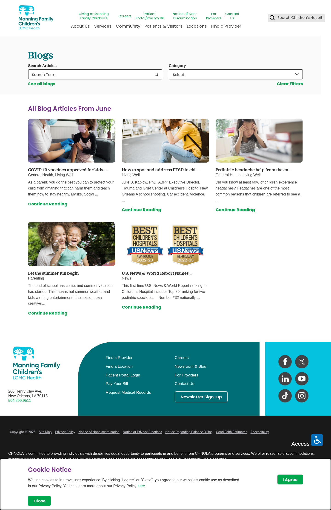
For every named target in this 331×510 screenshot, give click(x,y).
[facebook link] (285, 361)
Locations (197, 26)
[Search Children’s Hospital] (272, 17)
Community (128, 26)
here (141, 486)
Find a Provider (226, 26)
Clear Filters (290, 83)
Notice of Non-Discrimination (185, 16)
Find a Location (119, 366)
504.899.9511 (19, 400)
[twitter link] (301, 361)
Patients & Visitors (164, 26)
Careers (124, 16)
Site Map (45, 432)
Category (177, 66)
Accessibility (260, 432)
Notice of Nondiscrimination (98, 432)
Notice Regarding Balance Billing (189, 432)
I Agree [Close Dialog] (290, 479)
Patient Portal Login (123, 375)
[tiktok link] (285, 395)
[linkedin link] (285, 378)
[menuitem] (80, 28)
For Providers (213, 16)
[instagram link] (301, 395)
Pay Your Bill (117, 383)
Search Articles (42, 66)
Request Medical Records (128, 392)
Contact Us (232, 16)
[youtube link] (301, 378)
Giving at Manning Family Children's (94, 16)
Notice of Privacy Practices (142, 432)
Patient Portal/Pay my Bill (150, 16)
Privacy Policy (65, 432)
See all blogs (41, 83)
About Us (80, 26)
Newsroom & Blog (190, 366)
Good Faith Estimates (231, 432)
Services (102, 26)
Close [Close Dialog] (40, 501)
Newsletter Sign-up (201, 397)
